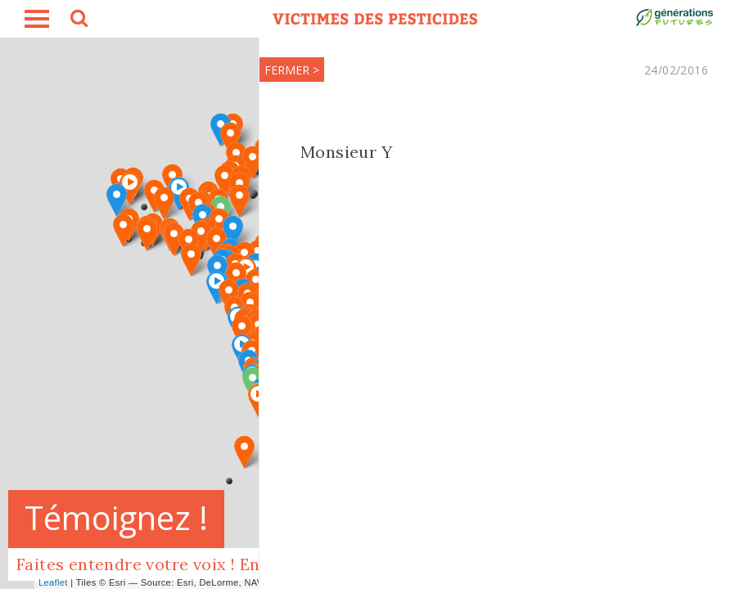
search (77, 20)
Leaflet (53, 582)
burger (37, 19)
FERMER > (291, 70)
